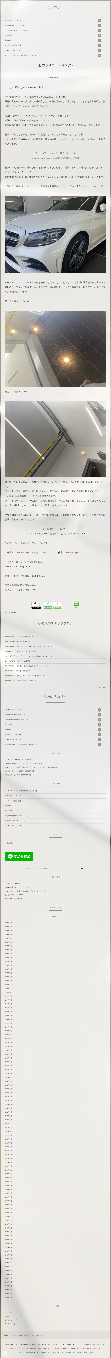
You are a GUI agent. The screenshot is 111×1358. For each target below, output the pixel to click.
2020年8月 (8, 1185)
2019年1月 (8, 1259)
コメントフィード (11, 1320)
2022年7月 (8, 1096)
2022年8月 (8, 1093)
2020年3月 (8, 1205)
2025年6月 (8, 961)
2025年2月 (8, 977)
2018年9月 (8, 1274)
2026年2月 (8, 930)
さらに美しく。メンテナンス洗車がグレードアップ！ (35, 658)
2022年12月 (9, 1077)
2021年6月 (8, 1147)
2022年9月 (8, 1089)
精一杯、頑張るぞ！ (23, 673)
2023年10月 (9, 1039)
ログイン (8, 1312)
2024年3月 (8, 1019)
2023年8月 (8, 1046)
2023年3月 (8, 1066)
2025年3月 (8, 973)
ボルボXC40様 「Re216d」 (14, 771)
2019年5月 (8, 1243)
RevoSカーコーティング (53, 20)
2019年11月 (9, 1220)
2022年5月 (8, 1104)
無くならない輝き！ (23, 644)
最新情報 (53, 40)
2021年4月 (8, 1154)
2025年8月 (8, 954)
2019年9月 (8, 1228)
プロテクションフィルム (53, 50)
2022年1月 (8, 1120)
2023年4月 (8, 1062)
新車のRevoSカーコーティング (53, 25)
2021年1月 (8, 1166)
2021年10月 (9, 1131)
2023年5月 (8, 1058)
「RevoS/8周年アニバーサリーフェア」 (18, 763)
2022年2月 (8, 1116)
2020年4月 (8, 1201)
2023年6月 (8, 1054)
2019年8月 (8, 1232)
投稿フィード (9, 1316)
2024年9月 (8, 996)
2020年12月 (9, 1170)
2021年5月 (8, 1151)
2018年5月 (8, 1290)
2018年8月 (8, 1278)
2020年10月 (9, 1178)
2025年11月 (9, 942)
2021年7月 (8, 1143)
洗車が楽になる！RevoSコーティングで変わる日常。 (35, 649)
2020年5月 (8, 1197)
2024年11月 (9, 988)
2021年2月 (8, 1162)
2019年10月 (9, 1224)
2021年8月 (8, 1139)
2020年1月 (8, 1212)
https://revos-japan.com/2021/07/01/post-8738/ (55, 158)
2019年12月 (9, 1216)
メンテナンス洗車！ (23, 663)
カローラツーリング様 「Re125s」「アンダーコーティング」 (26, 767)
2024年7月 (8, 1004)
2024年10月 (9, 992)
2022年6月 (8, 1100)
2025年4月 (8, 969)
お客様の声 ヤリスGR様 (13, 775)
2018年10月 (9, 1270)
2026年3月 (8, 926)
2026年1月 (8, 934)
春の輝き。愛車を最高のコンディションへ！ (31, 668)
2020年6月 (8, 1193)
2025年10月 (9, 946)
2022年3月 (8, 1112)
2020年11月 (9, 1174)
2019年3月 (8, 1251)
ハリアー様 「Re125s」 (13, 759)
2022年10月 (9, 1085)
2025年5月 (8, 965)
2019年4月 (8, 1247)
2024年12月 (9, 984)
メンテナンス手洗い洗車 (53, 45)
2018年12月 (9, 1263)
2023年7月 (8, 1050)
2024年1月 (8, 1027)
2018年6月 (8, 1286)
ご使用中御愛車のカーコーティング (53, 30)
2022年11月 (9, 1081)
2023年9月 (8, 1042)
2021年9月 (8, 1135)
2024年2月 (8, 1023)
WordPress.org (10, 1324)
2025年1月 (8, 981)
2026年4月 (8, 923)
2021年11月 (9, 1127)
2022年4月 (8, 1108)
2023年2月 (8, 1069)
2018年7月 (8, 1282)
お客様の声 (53, 35)
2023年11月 (9, 1035)
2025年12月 (9, 938)
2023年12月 (9, 1031)
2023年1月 (8, 1073)
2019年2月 (8, 1255)
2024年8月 (8, 1000)
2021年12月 (9, 1124)
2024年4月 (8, 1015)
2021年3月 (8, 1158)
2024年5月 (8, 1011)
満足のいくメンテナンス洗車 (26, 653)
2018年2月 (8, 1297)
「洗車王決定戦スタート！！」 (27, 683)
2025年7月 (8, 957)
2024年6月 (8, 1008)
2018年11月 (9, 1267)
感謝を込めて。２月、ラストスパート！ (30, 678)
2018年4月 (8, 1294)
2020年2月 (8, 1209)
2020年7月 (8, 1189)
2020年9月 (8, 1182)
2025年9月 (8, 950)
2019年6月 (8, 1239)
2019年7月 (8, 1236)
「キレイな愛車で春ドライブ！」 (28, 639)
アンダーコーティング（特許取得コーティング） (53, 55)
